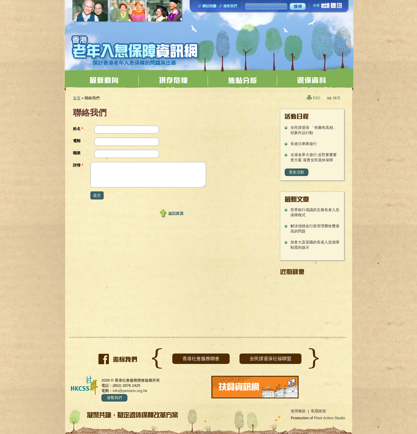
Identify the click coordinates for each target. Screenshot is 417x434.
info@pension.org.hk (130, 391)
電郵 (77, 141)
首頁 (77, 98)
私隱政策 (318, 411)
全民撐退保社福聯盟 (270, 358)
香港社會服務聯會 (201, 358)
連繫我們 (114, 397)
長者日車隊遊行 (303, 144)
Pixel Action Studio (329, 418)
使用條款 (298, 411)
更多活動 (296, 172)
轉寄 (337, 98)
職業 (77, 153)
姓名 (78, 129)
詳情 (78, 165)
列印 (316, 98)
